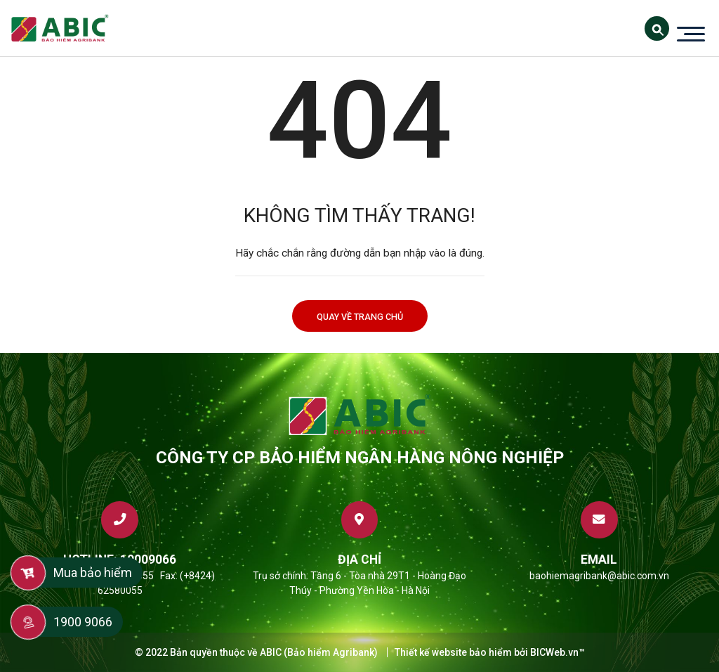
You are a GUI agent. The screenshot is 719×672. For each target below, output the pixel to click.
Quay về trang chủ (360, 316)
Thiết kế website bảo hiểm (453, 652)
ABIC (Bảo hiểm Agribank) (319, 652)
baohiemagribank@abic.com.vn (599, 575)
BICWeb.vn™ (557, 652)
